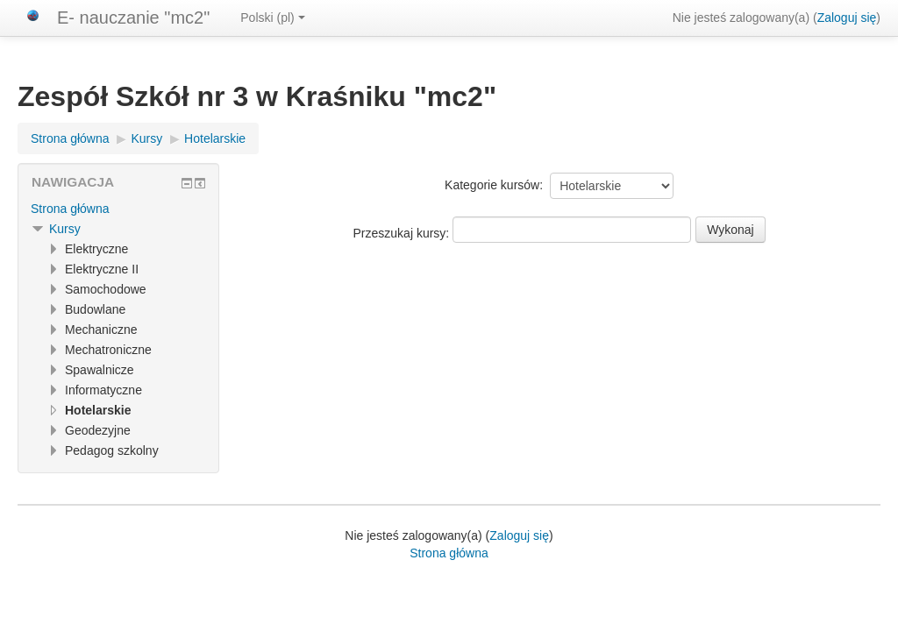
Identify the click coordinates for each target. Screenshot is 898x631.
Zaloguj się (847, 18)
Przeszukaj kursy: (403, 233)
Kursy (65, 229)
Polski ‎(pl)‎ (272, 18)
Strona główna (70, 209)
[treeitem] (118, 208)
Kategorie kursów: (494, 185)
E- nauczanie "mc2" (133, 17)
